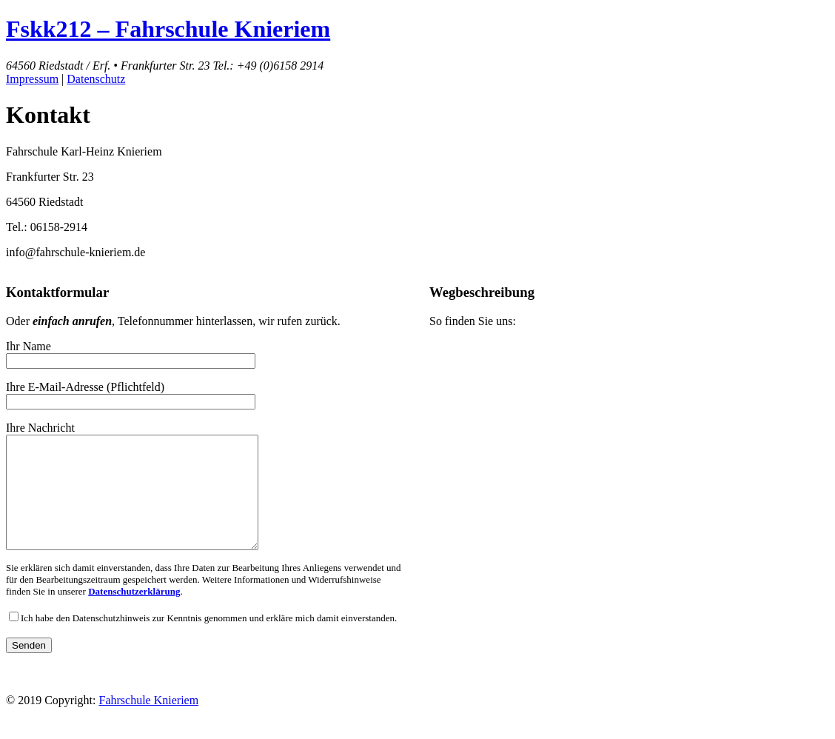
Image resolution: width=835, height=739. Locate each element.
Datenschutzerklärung (134, 613)
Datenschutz (96, 79)
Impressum (32, 79)
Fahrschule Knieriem (149, 714)
